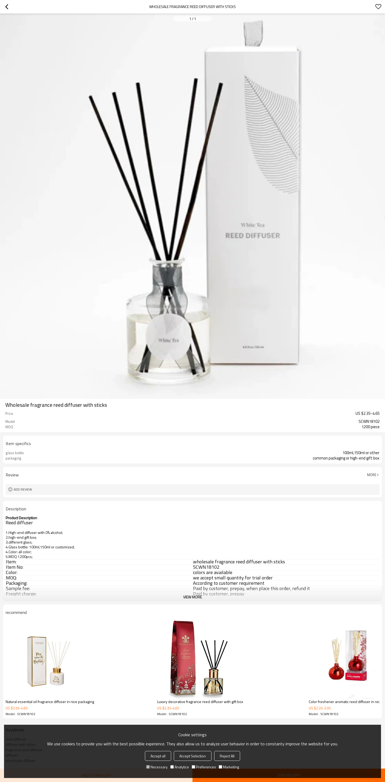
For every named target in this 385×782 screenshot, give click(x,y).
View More (192, 597)
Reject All (227, 756)
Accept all (158, 756)
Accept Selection (192, 756)
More (371, 474)
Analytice (179, 767)
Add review (23, 489)
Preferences (204, 767)
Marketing (229, 767)
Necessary (157, 767)
